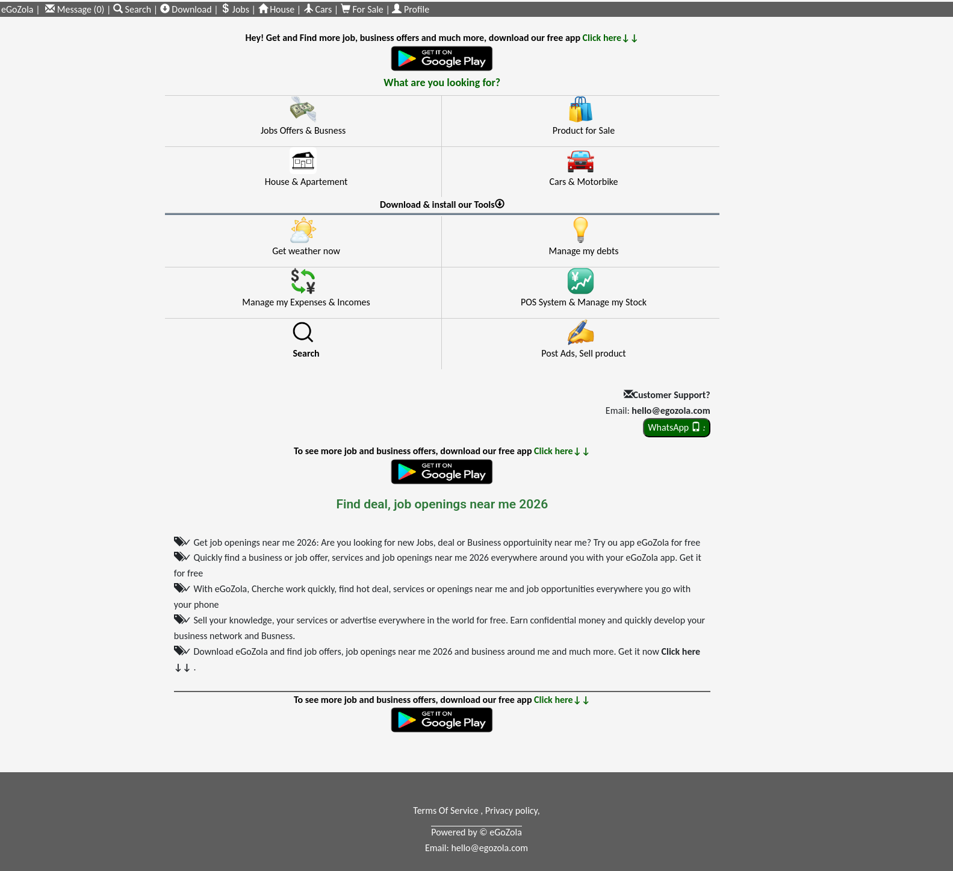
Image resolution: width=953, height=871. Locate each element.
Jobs (234, 9)
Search (133, 9)
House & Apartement (306, 181)
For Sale (363, 9)
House (276, 9)
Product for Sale (584, 130)
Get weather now (306, 251)
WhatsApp (676, 427)
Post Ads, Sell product (583, 353)
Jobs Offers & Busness (303, 130)
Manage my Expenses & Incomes (306, 302)
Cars (317, 9)
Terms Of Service (446, 810)
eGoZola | (20, 9)
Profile (410, 9)
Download (186, 9)
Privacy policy (511, 810)
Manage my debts (583, 251)
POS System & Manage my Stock (584, 302)
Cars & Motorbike (583, 181)
